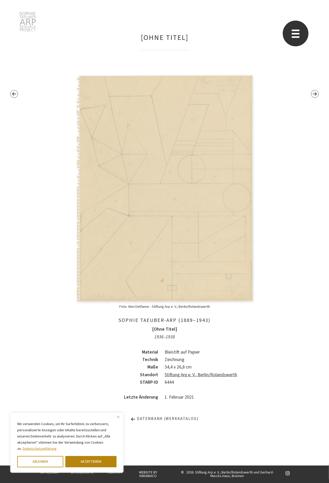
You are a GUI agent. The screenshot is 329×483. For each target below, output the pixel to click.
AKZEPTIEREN (91, 461)
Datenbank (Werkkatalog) (164, 418)
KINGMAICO (148, 476)
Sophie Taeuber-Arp (27, 21)
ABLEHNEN (40, 461)
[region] (66, 442)
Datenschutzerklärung (40, 448)
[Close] (118, 417)
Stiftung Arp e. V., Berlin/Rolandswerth (201, 375)
